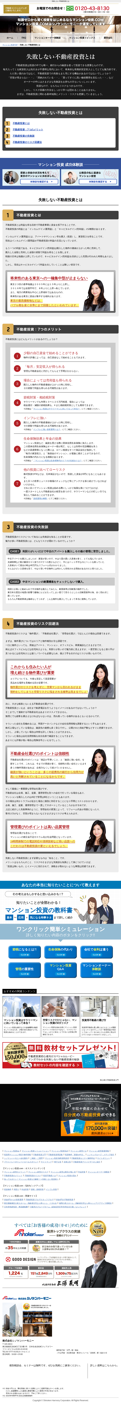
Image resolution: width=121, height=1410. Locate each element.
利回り (16, 1189)
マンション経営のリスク (38, 1172)
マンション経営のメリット (15, 1172)
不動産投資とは (21, 123)
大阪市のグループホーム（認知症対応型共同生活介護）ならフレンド (58, 1207)
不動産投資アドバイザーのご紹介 (86, 1162)
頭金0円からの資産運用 (13, 1199)
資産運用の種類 (40, 498)
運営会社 (108, 37)
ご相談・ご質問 (36, 1158)
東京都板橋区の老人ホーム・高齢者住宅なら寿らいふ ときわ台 (30, 1203)
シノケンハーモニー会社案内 (16, 1158)
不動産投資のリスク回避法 (27, 142)
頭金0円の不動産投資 (64, 1199)
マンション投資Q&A (59, 1151)
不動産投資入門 (39, 1154)
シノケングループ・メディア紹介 (100, 1154)
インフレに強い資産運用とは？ (46, 429)
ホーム (10, 37)
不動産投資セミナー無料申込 (83, 1158)
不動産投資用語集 (55, 1154)
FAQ (24, 37)
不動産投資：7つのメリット (28, 129)
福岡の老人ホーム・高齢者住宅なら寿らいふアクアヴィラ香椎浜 (85, 1203)
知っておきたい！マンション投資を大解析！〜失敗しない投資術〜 (31, 1179)
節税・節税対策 (37, 1189)
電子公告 (57, 1162)
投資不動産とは (49, 1175)
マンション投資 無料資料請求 (57, 1158)
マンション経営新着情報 (99, 1151)
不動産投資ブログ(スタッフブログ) (40, 1199)
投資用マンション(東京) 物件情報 (17, 1154)
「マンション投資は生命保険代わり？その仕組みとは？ (57, 460)
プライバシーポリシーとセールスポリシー (21, 1162)
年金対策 (81, 1172)
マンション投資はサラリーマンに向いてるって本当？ (56, 409)
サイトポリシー (103, 1158)
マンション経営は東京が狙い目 (63, 1172)
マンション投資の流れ (67, 1175)
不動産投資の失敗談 (23, 135)
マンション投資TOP (10, 45)
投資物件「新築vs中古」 (75, 1154)
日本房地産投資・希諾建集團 (16, 1207)
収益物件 (7, 1189)
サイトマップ (46, 1162)
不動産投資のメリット (13, 1175)
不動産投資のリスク (33, 1175)
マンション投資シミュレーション (35, 1151)
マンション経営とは (78, 1151)
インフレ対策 (51, 1189)
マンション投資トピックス (82, 37)
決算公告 (67, 1162)
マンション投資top (11, 1151)
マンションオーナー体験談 (47, 37)
